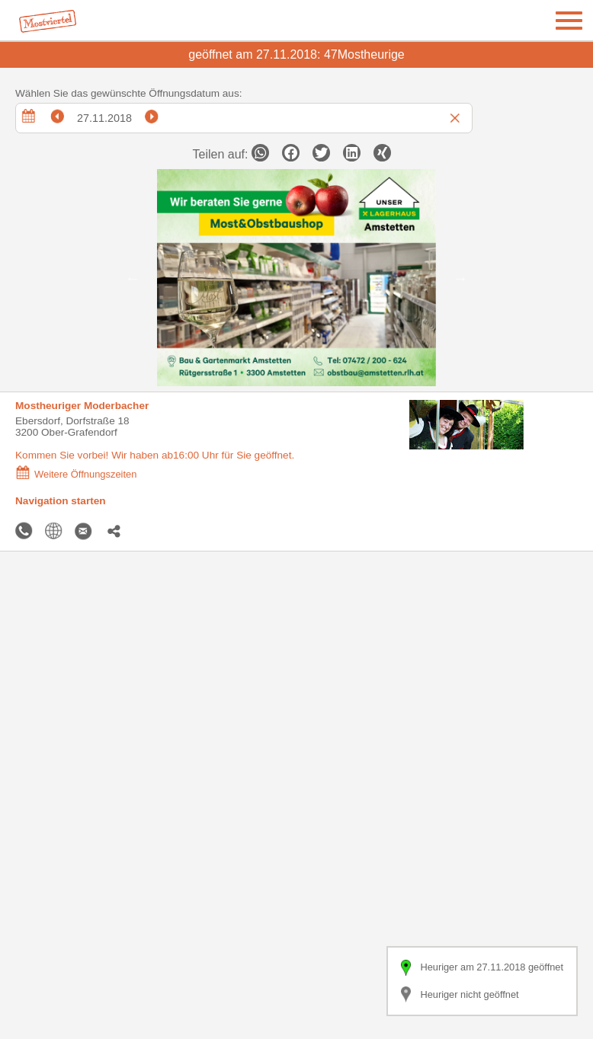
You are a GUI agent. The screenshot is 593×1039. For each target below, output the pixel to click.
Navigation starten (60, 501)
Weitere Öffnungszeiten (75, 474)
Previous (132, 278)
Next (460, 278)
